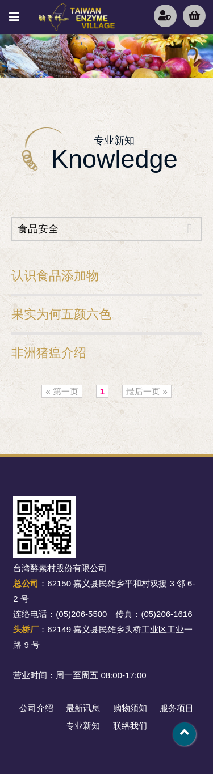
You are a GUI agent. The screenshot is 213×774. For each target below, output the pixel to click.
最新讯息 (83, 708)
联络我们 (130, 725)
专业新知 (83, 725)
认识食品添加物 (55, 276)
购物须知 (130, 708)
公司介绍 (36, 708)
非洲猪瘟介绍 (48, 353)
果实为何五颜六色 (61, 314)
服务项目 (177, 708)
